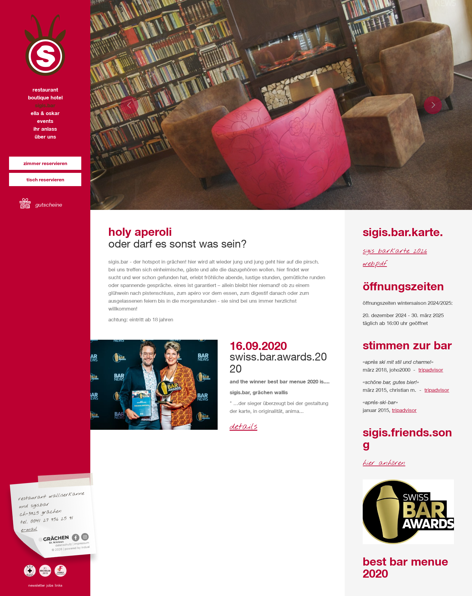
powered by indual (77, 548)
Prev (129, 105)
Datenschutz (64, 544)
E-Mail (29, 529)
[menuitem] (45, 90)
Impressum (81, 543)
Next (433, 105)
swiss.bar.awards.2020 (278, 362)
